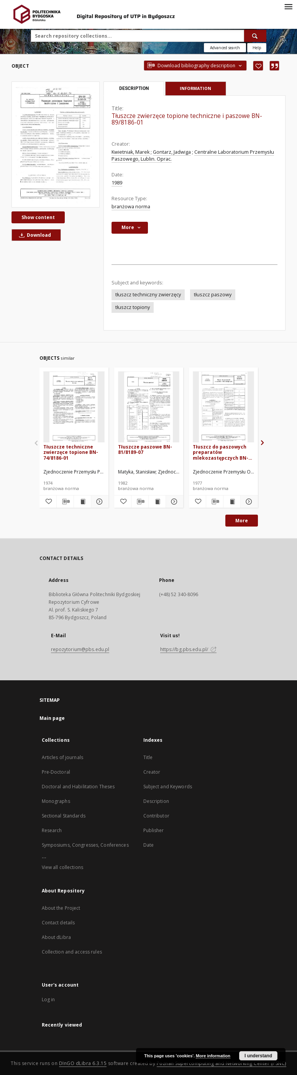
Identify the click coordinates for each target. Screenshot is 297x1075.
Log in (48, 999)
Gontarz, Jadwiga (172, 152)
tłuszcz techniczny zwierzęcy (148, 294)
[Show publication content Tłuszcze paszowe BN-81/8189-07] (157, 502)
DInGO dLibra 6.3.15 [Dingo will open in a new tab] (83, 1063)
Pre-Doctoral (56, 772)
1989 (117, 182)
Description (156, 801)
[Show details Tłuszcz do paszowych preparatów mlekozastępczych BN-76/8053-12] (248, 502)
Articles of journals (62, 757)
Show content (38, 217)
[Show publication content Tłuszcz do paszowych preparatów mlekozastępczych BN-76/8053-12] (231, 502)
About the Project (61, 908)
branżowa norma (131, 206)
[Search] (255, 36)
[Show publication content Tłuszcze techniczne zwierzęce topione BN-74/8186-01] (82, 502)
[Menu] (288, 6)
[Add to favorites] (258, 66)
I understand (258, 1055)
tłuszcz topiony (132, 307)
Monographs (56, 801)
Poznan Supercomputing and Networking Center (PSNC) (221, 1063)
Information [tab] (195, 88)
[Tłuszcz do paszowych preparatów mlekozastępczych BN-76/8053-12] (223, 407)
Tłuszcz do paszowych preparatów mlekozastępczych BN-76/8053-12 (220, 452)
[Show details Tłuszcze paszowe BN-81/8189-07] (173, 502)
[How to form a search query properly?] (256, 47)
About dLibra (56, 937)
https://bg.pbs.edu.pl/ (188, 649)
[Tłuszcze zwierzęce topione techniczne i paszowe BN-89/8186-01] (55, 144)
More (241, 520)
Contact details (58, 922)
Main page (52, 718)
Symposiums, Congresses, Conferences (85, 845)
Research (52, 830)
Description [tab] (134, 88)
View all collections (62, 867)
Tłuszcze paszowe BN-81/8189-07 (145, 449)
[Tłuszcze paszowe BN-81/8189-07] (148, 407)
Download (33, 235)
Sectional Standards (63, 815)
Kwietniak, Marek (130, 152)
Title (148, 757)
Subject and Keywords (167, 786)
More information (213, 1055)
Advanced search (225, 47)
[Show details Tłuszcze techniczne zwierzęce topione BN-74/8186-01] (98, 502)
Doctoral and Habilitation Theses (78, 786)
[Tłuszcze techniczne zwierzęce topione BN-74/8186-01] (74, 407)
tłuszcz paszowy (212, 294)
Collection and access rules (72, 952)
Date (148, 845)
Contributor (156, 815)
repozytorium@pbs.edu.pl (80, 649)
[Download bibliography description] (65, 502)
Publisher (153, 830)
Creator (152, 772)
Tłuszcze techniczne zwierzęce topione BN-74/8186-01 (70, 452)
